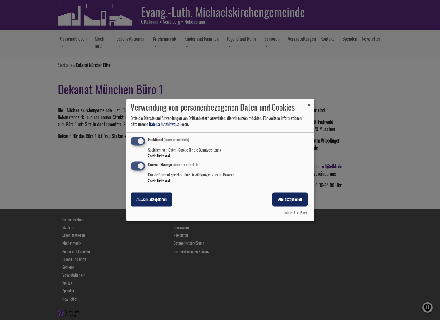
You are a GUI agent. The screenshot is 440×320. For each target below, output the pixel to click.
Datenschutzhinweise (164, 124)
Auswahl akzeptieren (151, 199)
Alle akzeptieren (290, 199)
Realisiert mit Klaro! (295, 212)
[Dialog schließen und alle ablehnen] (309, 102)
